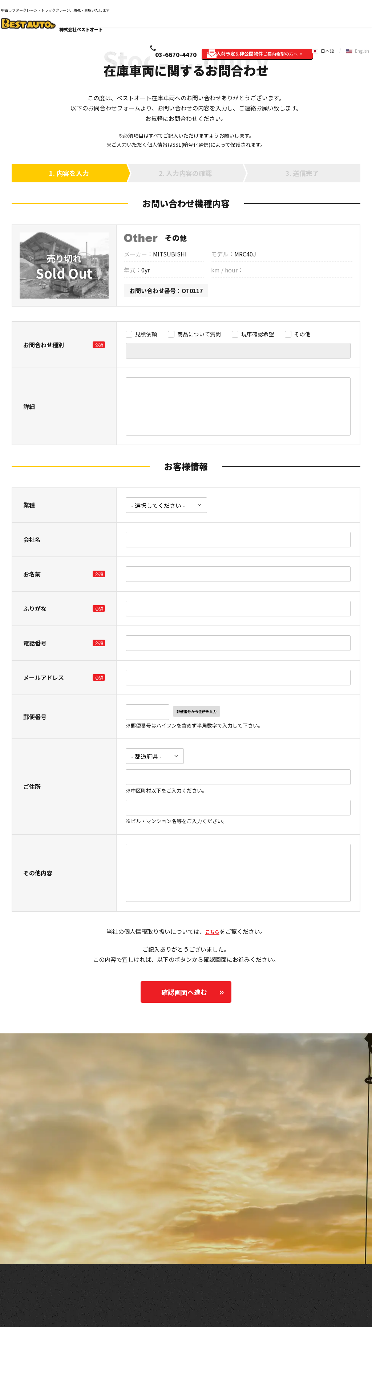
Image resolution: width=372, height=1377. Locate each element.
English (361, 17)
